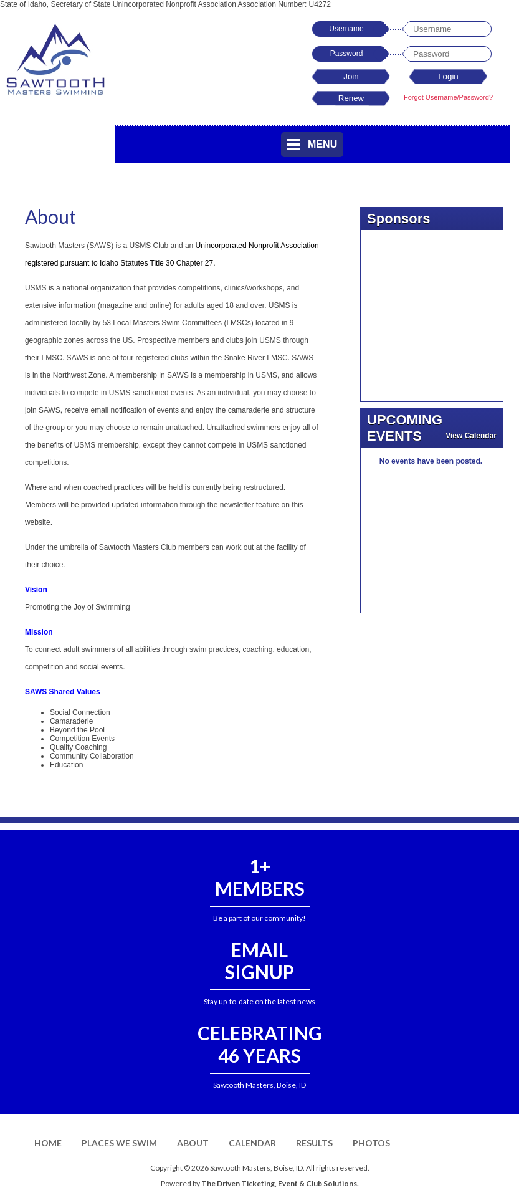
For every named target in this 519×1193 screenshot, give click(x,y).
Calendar (252, 1143)
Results (314, 1143)
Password (346, 53)
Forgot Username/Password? (448, 97)
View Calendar (471, 435)
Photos (371, 1143)
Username (346, 28)
